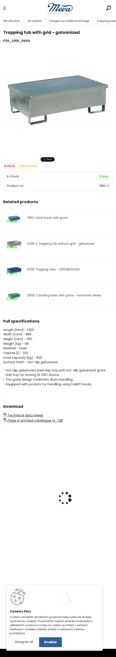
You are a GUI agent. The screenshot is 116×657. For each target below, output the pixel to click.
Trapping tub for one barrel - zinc (29, 494)
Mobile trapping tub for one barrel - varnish (85, 494)
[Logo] (58, 8)
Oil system (34, 21)
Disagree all (24, 642)
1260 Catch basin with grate (47, 218)
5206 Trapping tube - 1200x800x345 (53, 269)
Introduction (11, 21)
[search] (108, 8)
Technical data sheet (23, 415)
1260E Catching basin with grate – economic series (64, 295)
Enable (50, 642)
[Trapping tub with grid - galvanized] (58, 99)
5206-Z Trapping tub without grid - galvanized (61, 244)
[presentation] (5, 492)
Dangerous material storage (69, 21)
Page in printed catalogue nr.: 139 (33, 420)
